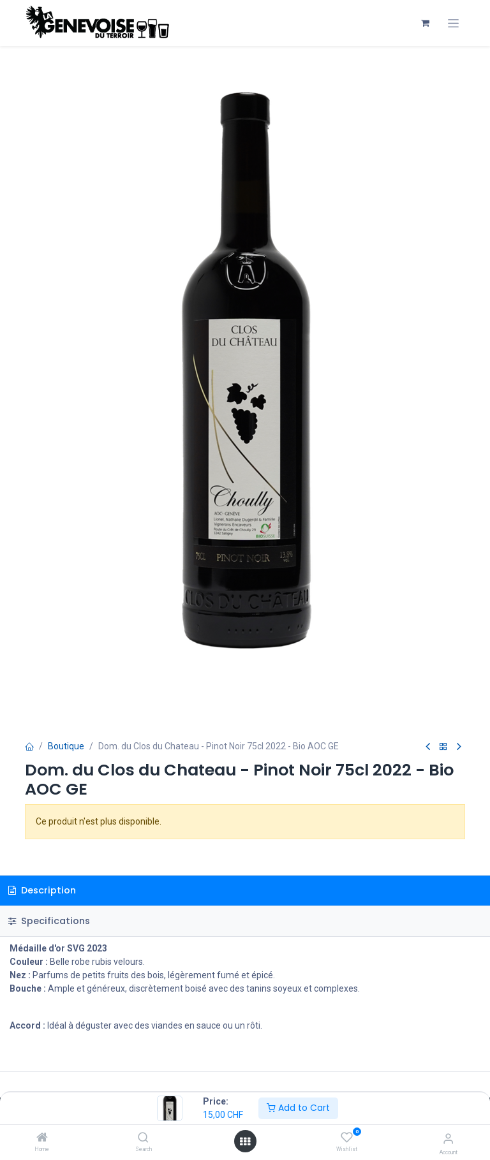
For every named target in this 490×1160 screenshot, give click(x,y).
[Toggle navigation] (453, 23)
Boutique (66, 746)
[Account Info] (448, 1138)
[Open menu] (245, 1141)
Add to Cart (298, 1107)
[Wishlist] (347, 1137)
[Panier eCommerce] (424, 22)
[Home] (42, 1138)
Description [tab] (42, 890)
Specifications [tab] (49, 920)
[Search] (143, 1138)
